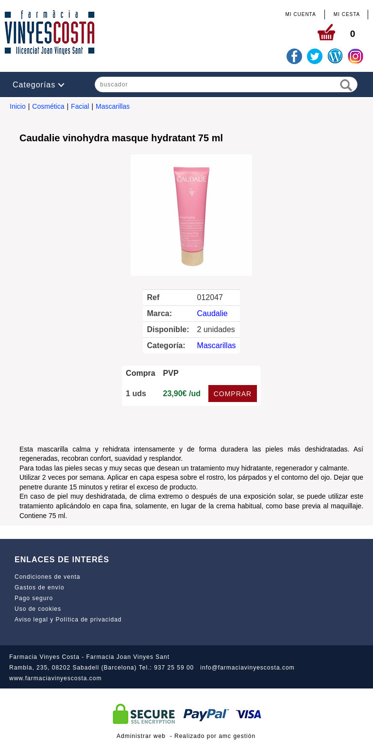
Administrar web (141, 736)
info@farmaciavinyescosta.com (247, 667)
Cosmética (48, 106)
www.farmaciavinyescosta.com (55, 678)
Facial (80, 106)
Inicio (18, 106)
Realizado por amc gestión (214, 736)
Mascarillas (113, 106)
